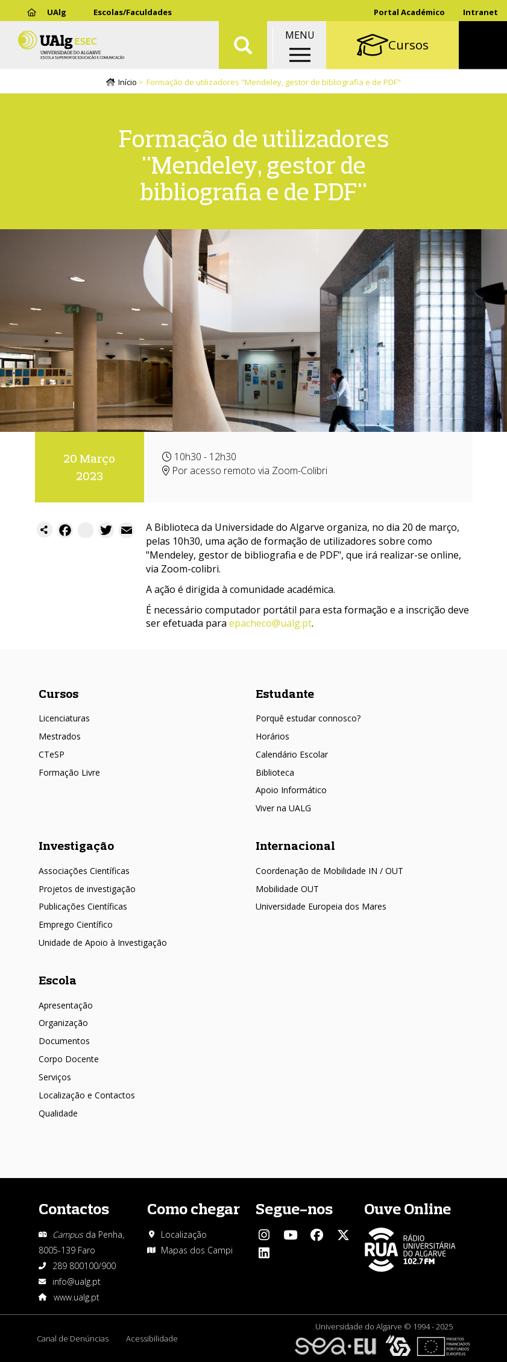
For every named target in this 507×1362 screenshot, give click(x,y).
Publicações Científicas (83, 907)
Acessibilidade (152, 1338)
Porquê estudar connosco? (308, 718)
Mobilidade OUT (287, 889)
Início (127, 82)
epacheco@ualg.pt (270, 623)
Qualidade (58, 1113)
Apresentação (66, 1005)
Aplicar (243, 48)
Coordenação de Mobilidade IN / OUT (329, 870)
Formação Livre (69, 772)
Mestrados (60, 736)
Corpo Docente (69, 1059)
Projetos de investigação (87, 889)
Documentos (64, 1041)
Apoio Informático (291, 790)
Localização (184, 1234)
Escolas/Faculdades (132, 12)
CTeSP (52, 754)
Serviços (55, 1077)
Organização (63, 1023)
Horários (272, 736)
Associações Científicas (84, 870)
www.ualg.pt (76, 1297)
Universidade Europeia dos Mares (321, 907)
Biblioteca (275, 772)
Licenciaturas (64, 718)
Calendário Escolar (292, 754)
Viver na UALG (283, 808)
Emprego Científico (76, 925)
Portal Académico (409, 12)
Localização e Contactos (87, 1095)
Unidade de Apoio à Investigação (103, 943)
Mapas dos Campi (197, 1250)
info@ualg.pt (76, 1281)
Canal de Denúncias (73, 1338)
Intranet (480, 12)
